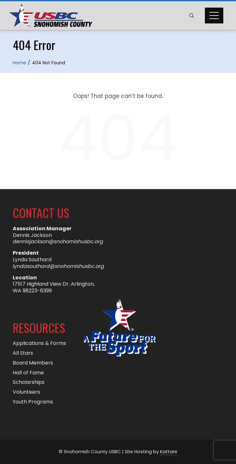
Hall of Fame (28, 373)
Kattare (168, 451)
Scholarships (28, 382)
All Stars (23, 353)
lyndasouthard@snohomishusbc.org (58, 266)
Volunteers (26, 392)
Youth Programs (33, 402)
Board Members (33, 363)
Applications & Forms (39, 343)
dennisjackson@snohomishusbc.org (58, 241)
